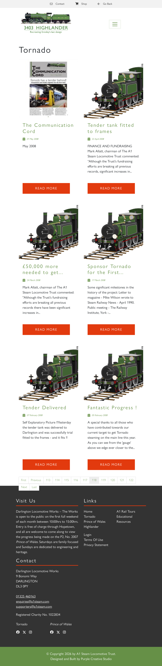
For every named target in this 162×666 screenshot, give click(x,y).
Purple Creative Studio (96, 659)
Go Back (105, 3)
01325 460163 (26, 596)
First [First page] (23, 480)
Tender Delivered (45, 407)
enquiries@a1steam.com (32, 601)
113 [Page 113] (48, 480)
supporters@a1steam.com (34, 606)
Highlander (91, 527)
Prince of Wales (94, 522)
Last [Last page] (34, 487)
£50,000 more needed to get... (43, 269)
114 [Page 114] (57, 480)
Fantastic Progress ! (112, 407)
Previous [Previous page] (36, 480)
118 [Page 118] (94, 480)
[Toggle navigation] (115, 24)
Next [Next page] (24, 487)
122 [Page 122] (131, 480)
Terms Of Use (93, 540)
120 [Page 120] (112, 480)
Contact (57, 3)
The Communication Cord (48, 128)
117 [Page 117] (85, 480)
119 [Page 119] (103, 480)
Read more (46, 188)
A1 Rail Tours (126, 511)
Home (88, 511)
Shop (81, 3)
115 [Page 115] (66, 480)
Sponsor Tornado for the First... (109, 269)
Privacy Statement (96, 545)
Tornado (89, 516)
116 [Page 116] (75, 480)
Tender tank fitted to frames (111, 128)
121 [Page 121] (122, 480)
